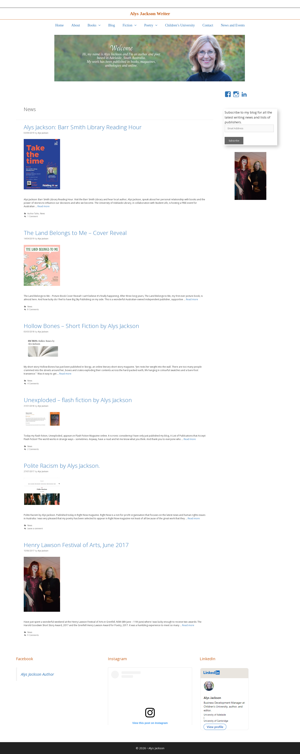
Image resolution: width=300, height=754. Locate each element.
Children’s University (180, 25)
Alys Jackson (156, 748)
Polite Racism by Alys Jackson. (62, 465)
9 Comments (33, 635)
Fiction (131, 25)
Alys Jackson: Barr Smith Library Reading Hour (83, 127)
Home (59, 25)
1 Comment (32, 216)
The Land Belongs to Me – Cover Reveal (75, 233)
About (75, 25)
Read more (44, 206)
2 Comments (33, 449)
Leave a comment (35, 528)
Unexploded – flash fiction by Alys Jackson (78, 400)
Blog (111, 25)
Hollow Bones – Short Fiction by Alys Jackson (81, 326)
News (42, 213)
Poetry (152, 25)
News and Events (233, 25)
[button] (100, 25)
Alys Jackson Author (37, 674)
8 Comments (33, 309)
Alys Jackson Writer (150, 13)
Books (96, 25)
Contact (207, 25)
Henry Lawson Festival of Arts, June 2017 (76, 545)
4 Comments (33, 383)
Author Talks (33, 213)
